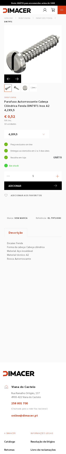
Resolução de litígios (43, 441)
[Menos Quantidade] (8, 176)
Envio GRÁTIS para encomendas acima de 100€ (33, 3)
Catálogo (8, 18)
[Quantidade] (33, 176)
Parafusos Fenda (44, 18)
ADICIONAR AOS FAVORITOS (23, 195)
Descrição (16, 232)
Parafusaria (24, 18)
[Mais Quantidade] (57, 176)
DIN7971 (8, 21)
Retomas (9, 449)
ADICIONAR (33, 186)
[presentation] (8, 78)
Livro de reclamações (43, 449)
